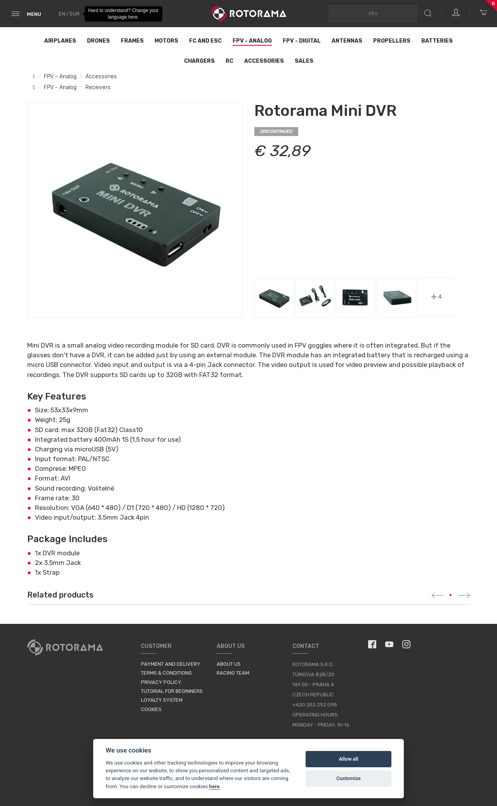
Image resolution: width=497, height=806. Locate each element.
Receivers (98, 87)
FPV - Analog (252, 41)
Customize (348, 778)
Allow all (348, 759)
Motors (166, 41)
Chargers (199, 61)
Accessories (264, 61)
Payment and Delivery (170, 664)
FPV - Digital (302, 41)
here (214, 786)
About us (229, 664)
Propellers (391, 41)
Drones (98, 41)
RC (229, 61)
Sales (304, 61)
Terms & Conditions (166, 673)
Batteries (437, 41)
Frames (132, 41)
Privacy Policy (161, 682)
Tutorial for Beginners (172, 691)
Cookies (151, 709)
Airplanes (60, 41)
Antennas (347, 41)
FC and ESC (205, 41)
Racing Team (233, 673)
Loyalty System (161, 700)
